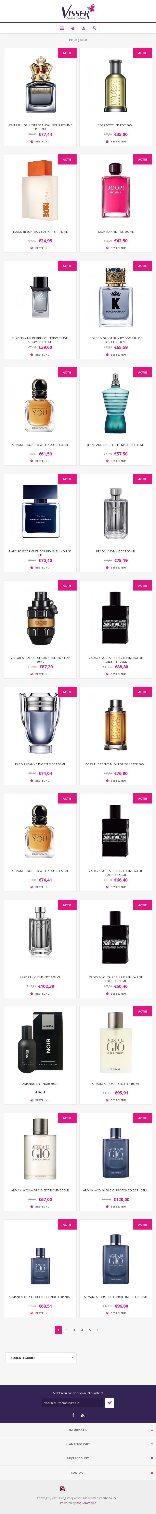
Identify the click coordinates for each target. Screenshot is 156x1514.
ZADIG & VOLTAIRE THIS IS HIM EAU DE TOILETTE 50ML (116, 873)
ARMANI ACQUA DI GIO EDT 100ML (116, 1084)
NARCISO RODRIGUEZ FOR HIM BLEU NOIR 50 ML (40, 553)
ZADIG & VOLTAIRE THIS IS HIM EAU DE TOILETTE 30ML (116, 979)
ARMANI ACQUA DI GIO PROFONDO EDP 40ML (40, 1297)
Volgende (97, 1330)
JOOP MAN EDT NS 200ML (116, 232)
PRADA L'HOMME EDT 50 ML (115, 551)
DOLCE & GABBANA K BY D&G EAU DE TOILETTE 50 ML (115, 340)
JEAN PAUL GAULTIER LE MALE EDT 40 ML (115, 445)
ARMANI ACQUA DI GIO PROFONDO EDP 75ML (115, 1297)
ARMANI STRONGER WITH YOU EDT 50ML (40, 871)
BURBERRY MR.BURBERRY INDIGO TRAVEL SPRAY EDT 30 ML (40, 340)
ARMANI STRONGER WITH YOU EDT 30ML (40, 445)
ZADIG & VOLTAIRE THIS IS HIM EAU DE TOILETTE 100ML (116, 659)
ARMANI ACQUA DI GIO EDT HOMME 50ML (40, 1190)
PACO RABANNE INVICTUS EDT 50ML (40, 764)
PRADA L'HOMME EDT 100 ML (40, 977)
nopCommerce (86, 1503)
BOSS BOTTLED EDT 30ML (116, 125)
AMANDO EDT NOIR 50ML (40, 1084)
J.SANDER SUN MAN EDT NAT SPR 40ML (40, 232)
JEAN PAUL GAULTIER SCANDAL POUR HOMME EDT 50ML (40, 127)
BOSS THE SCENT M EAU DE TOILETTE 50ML (115, 764)
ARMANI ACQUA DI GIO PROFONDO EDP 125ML (115, 1190)
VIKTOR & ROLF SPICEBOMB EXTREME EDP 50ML (40, 659)
